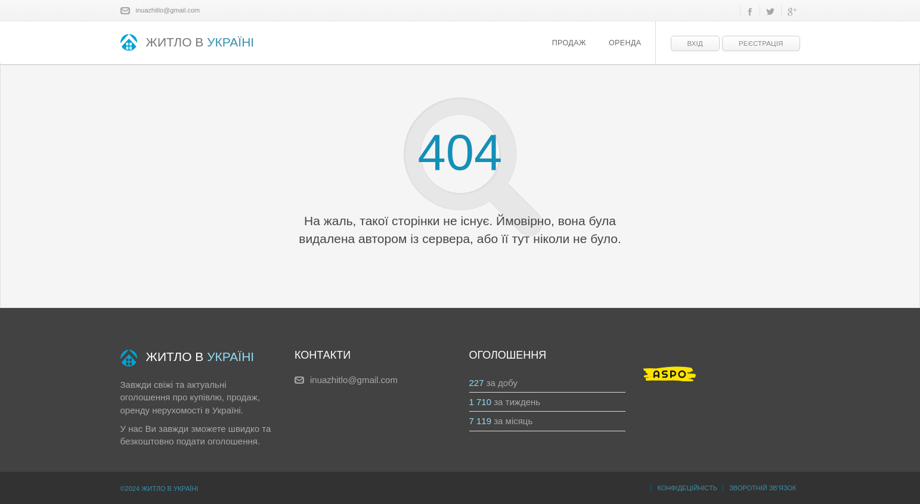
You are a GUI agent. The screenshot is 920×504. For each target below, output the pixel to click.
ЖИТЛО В (187, 43)
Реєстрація (761, 43)
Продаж (569, 43)
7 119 (480, 421)
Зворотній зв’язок (762, 487)
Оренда (625, 43)
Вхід (695, 43)
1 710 (480, 402)
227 (476, 383)
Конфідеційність (687, 487)
